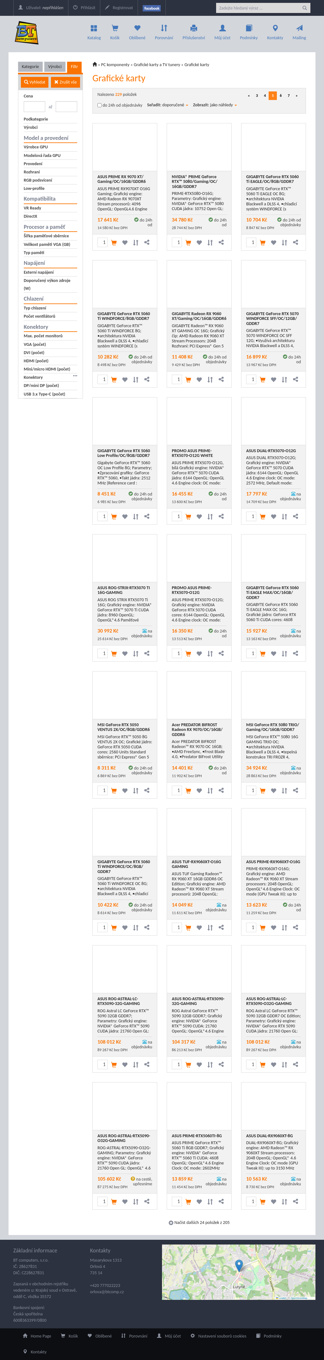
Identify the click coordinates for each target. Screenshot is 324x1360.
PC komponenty (115, 64)
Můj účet (223, 31)
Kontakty (275, 31)
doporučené (175, 105)
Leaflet (281, 1298)
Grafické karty (196, 64)
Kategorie (30, 66)
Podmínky (249, 31)
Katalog (94, 31)
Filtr (74, 66)
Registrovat (119, 7)
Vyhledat (34, 82)
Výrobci (55, 66)
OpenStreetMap (298, 1298)
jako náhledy (223, 105)
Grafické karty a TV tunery (157, 64)
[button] (239, 1265)
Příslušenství (194, 31)
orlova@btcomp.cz (107, 1291)
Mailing (299, 31)
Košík (69, 1336)
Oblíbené (137, 31)
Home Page (37, 1336)
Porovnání (164, 31)
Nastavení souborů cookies (218, 1336)
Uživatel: (40, 7)
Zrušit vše (65, 82)
